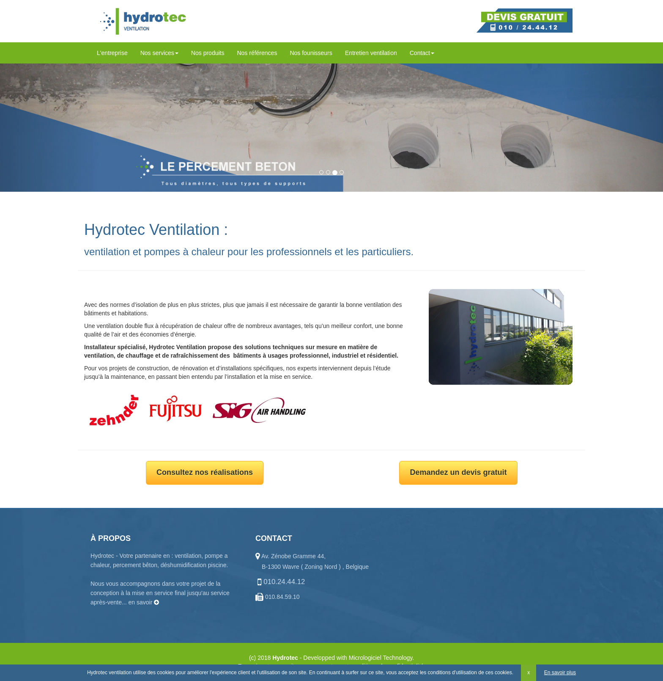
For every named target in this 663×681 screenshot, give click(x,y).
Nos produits (208, 53)
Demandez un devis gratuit (458, 472)
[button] (49, 123)
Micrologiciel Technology (380, 657)
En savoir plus (560, 672)
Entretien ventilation (371, 53)
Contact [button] (422, 53)
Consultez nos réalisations (204, 472)
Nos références (257, 53)
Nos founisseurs (311, 53)
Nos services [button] (159, 53)
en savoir (144, 602)
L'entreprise (112, 53)
